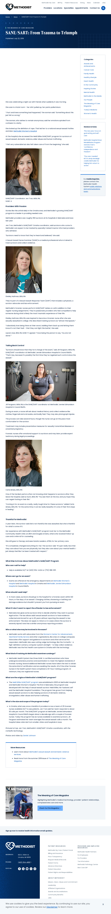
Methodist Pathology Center (88, 864)
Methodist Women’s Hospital (25, 131)
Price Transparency (55, 856)
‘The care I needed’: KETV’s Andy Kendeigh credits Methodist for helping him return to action (91, 160)
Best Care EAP (83, 867)
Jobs (103, 3)
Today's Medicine (90, 109)
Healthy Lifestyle (90, 77)
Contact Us (95, 8)
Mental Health (89, 92)
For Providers (82, 858)
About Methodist (56, 878)
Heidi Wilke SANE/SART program (25, 682)
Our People (88, 99)
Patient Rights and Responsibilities (60, 872)
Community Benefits (55, 894)
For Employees (83, 855)
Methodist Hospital (27, 583)
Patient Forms (53, 863)
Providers (48, 8)
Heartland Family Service (19, 636)
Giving (82, 3)
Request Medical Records (57, 859)
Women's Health (90, 113)
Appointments (81, 8)
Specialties (69, 8)
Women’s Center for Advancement (57, 634)
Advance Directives (55, 866)
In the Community (91, 84)
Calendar (96, 3)
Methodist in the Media (93, 96)
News (89, 3)
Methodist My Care (48, 3)
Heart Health (89, 81)
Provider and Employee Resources (88, 846)
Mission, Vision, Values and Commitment (62, 882)
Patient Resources (71, 3)
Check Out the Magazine (50, 808)
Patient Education (54, 869)
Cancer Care (89, 69)
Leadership (52, 885)
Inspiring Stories (90, 88)
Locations (58, 8)
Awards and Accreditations (57, 891)
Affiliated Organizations (56, 888)
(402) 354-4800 (25, 862)
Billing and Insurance (55, 853)
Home (8, 17)
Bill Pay (60, 3)
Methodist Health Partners (87, 852)
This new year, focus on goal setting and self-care (92, 133)
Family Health (89, 73)
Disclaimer (52, 906)
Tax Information (83, 861)
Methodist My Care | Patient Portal (60, 850)
